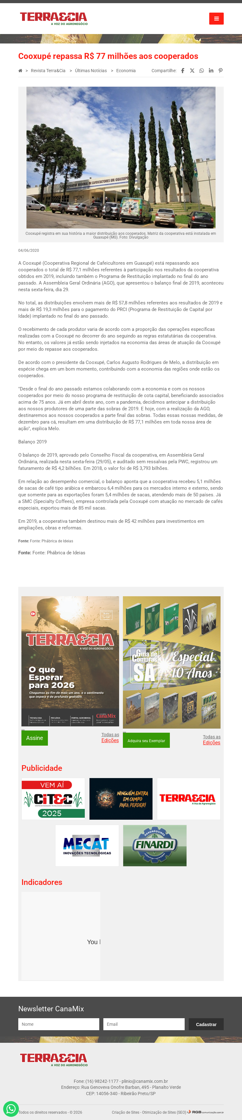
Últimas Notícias (91, 70)
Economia (126, 70)
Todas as (110, 737)
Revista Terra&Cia (48, 70)
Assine (34, 738)
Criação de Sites (125, 1112)
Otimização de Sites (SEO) (164, 1112)
